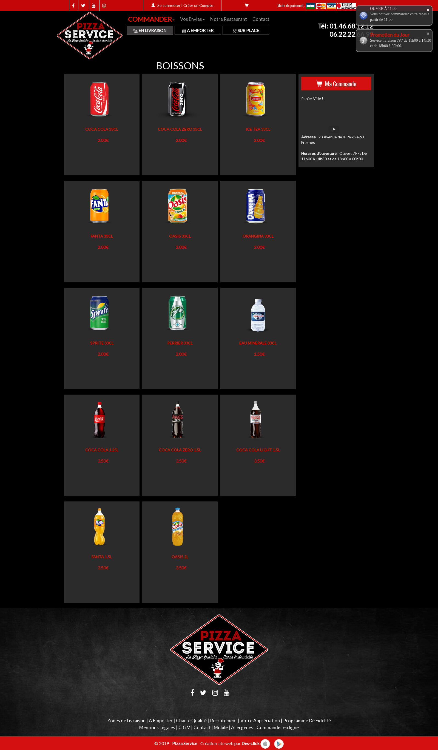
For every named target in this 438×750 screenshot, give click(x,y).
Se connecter (168, 5)
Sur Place (246, 30)
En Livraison (149, 30)
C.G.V (184, 727)
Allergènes (242, 727)
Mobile (221, 727)
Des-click (250, 743)
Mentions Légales (157, 727)
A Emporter (198, 30)
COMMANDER (151, 19)
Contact (260, 19)
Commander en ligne (278, 727)
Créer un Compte (198, 5)
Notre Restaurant (228, 19)
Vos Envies (192, 19)
